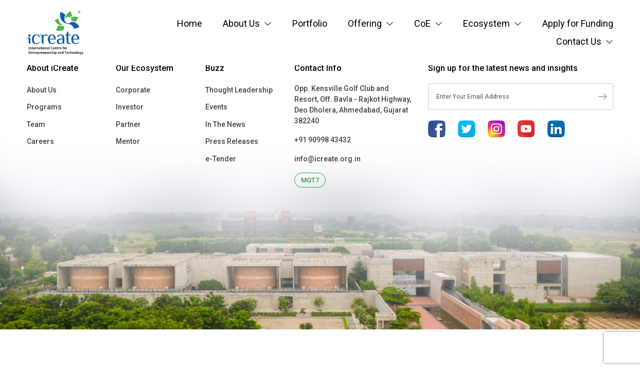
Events (216, 107)
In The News (225, 124)
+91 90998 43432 (322, 140)
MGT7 (310, 180)
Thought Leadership (239, 90)
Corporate (133, 90)
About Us (241, 23)
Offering (365, 23)
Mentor (128, 141)
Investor (130, 107)
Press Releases (231, 141)
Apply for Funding (577, 23)
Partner (128, 124)
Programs (44, 107)
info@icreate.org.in (327, 159)
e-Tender (220, 159)
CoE (422, 23)
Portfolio (309, 23)
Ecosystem (486, 23)
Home (189, 23)
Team (36, 124)
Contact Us (578, 41)
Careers (40, 141)
